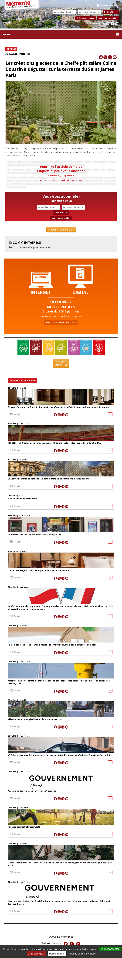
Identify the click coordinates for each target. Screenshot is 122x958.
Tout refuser (36, 953)
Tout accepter (110, 949)
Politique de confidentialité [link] (82, 953)
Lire (110, 414)
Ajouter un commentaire (61, 229)
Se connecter (111, 12)
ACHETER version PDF (61, 363)
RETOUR (11, 48)
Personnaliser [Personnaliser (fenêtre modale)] (57, 953)
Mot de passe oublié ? (108, 18)
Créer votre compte (85, 18)
